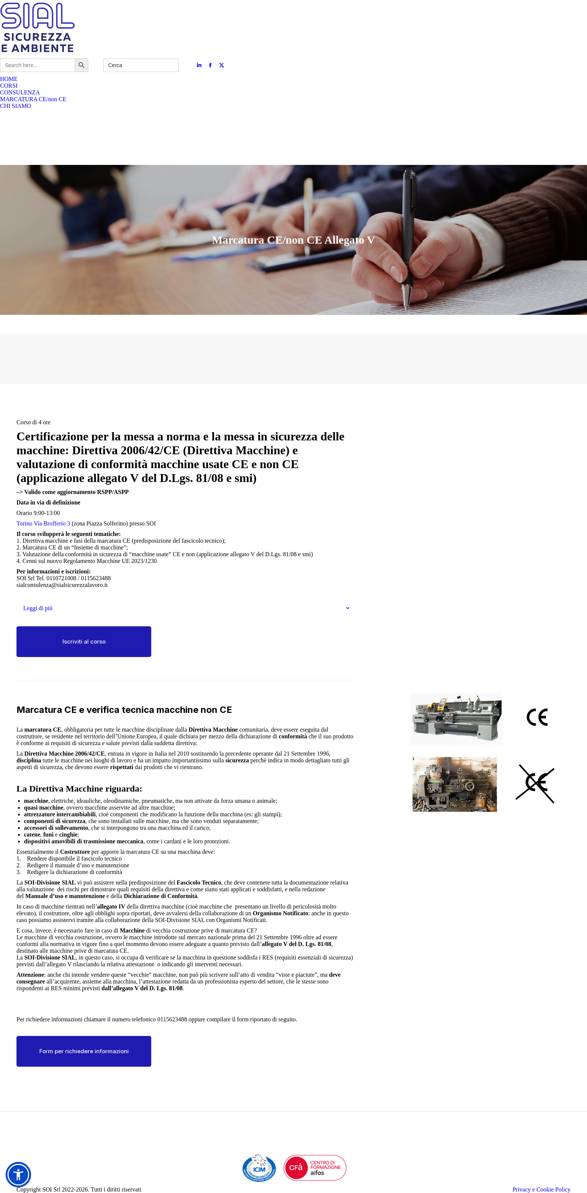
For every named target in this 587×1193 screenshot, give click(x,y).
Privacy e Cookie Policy (542, 1189)
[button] (18, 1175)
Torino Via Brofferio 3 (43, 523)
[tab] (186, 608)
